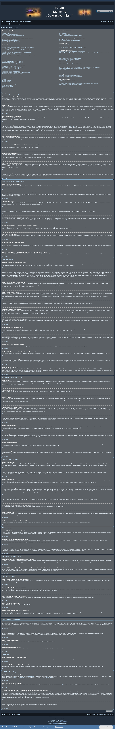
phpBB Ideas (63, 684)
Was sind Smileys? (6, 81)
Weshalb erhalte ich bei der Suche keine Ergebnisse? (69, 59)
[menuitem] (10, 22)
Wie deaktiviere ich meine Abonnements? (67, 71)
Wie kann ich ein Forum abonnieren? (66, 69)
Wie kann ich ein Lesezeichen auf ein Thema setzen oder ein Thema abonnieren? (74, 68)
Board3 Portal (54, 723)
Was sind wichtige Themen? (7, 86)
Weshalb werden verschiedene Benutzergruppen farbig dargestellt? (72, 38)
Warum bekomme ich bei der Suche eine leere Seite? (69, 60)
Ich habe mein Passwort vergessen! (9, 39)
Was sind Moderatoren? (63, 33)
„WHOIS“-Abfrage (97, 691)
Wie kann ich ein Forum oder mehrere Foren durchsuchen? (70, 58)
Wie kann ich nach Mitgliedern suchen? (66, 61)
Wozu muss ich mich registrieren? (8, 31)
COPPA (72, 126)
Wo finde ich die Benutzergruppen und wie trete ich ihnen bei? (71, 35)
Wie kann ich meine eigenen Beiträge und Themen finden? (70, 63)
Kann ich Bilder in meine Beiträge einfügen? (10, 82)
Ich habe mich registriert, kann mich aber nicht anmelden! (13, 35)
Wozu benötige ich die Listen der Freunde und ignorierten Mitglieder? (72, 51)
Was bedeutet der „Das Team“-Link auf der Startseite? (69, 40)
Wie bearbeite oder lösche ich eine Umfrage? (11, 66)
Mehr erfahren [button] (59, 727)
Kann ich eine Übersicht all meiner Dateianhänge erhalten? (70, 76)
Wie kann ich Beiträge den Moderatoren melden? (11, 71)
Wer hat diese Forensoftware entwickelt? (67, 80)
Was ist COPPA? (5, 33)
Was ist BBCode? (5, 79)
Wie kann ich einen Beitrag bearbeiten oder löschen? (12, 61)
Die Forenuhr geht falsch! (7, 48)
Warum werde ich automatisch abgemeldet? (10, 40)
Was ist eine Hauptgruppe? (64, 39)
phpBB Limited (57, 219)
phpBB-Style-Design (63, 721)
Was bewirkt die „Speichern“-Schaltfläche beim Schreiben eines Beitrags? (16, 72)
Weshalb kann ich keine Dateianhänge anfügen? (11, 68)
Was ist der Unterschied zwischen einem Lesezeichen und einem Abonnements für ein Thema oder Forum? (79, 67)
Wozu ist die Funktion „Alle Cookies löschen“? (11, 41)
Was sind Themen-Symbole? (7, 89)
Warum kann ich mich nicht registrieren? (10, 34)
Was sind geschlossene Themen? (8, 87)
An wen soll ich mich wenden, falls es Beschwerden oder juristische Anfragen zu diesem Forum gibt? (78, 83)
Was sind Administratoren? (64, 31)
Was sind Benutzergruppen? (64, 34)
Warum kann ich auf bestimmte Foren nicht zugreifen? (12, 67)
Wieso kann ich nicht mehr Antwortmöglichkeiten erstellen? (13, 65)
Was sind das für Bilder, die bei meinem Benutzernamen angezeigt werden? (17, 52)
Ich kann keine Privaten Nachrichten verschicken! (68, 44)
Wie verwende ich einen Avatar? (8, 53)
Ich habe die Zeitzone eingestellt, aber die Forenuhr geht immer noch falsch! (17, 49)
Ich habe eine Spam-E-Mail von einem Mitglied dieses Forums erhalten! (72, 47)
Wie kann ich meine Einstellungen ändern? (10, 46)
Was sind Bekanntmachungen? (8, 85)
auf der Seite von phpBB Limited (20, 677)
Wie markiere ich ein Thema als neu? (9, 74)
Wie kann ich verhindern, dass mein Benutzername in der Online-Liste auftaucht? (18, 47)
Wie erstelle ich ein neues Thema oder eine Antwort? (12, 60)
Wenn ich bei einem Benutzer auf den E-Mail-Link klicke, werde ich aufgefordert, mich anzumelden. (21, 55)
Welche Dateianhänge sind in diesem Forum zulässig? (69, 75)
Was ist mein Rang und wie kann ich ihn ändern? (11, 54)
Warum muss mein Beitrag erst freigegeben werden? (12, 73)
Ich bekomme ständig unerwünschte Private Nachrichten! (70, 46)
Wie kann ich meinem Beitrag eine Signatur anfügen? (12, 62)
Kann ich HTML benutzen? (7, 80)
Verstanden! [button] (106, 727)
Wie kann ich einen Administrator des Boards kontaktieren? (70, 84)
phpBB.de (67, 219)
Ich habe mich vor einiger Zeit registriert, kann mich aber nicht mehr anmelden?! (17, 38)
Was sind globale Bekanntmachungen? (9, 84)
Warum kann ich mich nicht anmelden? (9, 36)
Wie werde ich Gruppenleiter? (64, 36)
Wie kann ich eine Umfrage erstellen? (9, 63)
